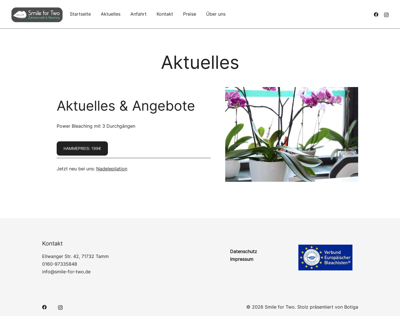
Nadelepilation (111, 169)
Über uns (215, 14)
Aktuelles (110, 14)
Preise (189, 14)
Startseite (80, 14)
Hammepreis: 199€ (82, 148)
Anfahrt (138, 14)
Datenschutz (243, 251)
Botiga (351, 307)
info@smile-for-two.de (66, 271)
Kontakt (165, 14)
